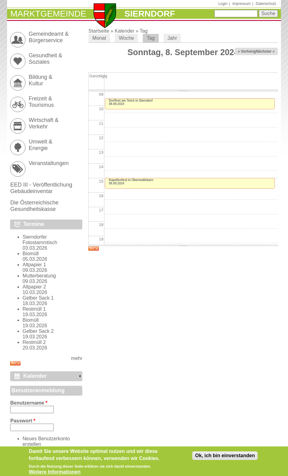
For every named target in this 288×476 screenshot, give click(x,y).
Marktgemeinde (48, 13)
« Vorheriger (248, 51)
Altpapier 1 (34, 264)
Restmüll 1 (34, 309)
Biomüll (30, 253)
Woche (126, 38)
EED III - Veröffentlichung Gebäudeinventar (41, 188)
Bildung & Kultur (40, 80)
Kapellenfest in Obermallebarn (131, 180)
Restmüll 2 (34, 342)
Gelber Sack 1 (37, 298)
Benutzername (28, 402)
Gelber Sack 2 (37, 331)
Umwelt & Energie (40, 145)
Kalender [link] (35, 376)
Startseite (98, 31)
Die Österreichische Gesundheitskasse (34, 206)
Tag (144, 31)
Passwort (22, 420)
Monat (99, 38)
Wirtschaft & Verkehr (43, 123)
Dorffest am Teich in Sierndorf (131, 100)
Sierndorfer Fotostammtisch (39, 239)
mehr (76, 358)
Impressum (241, 4)
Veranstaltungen (48, 163)
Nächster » (265, 51)
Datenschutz (266, 4)
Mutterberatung (39, 275)
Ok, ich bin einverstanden (225, 457)
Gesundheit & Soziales (45, 58)
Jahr (172, 38)
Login (222, 4)
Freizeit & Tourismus (41, 101)
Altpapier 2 (34, 286)
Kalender (124, 31)
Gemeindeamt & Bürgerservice (48, 37)
